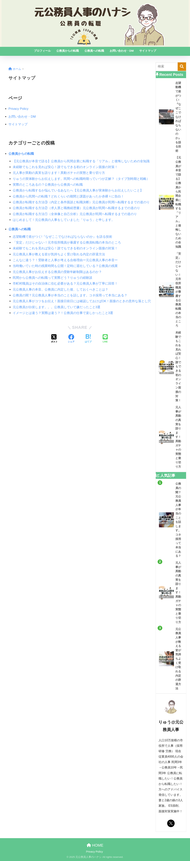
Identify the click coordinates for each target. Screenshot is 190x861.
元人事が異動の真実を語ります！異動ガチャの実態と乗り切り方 (59, 173)
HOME (95, 845)
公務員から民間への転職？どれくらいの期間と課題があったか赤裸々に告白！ (68, 196)
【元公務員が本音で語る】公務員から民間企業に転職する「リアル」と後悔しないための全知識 (81, 161)
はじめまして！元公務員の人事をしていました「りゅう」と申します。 (64, 220)
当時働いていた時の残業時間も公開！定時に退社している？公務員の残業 (65, 266)
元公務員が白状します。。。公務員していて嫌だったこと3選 (57, 307)
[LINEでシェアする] (105, 339)
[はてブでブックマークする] (88, 339)
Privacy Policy (18, 109)
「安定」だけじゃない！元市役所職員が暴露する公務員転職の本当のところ (67, 242)
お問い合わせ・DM (122, 50)
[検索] (182, 66)
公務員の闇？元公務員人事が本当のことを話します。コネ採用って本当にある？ (70, 295)
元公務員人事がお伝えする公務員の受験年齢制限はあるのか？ (57, 272)
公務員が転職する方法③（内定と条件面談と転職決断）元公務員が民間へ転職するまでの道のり (81, 202)
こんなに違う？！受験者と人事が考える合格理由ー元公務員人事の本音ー (65, 260)
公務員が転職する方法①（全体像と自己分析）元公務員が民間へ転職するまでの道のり (75, 214)
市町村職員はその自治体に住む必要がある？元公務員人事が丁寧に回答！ (65, 283)
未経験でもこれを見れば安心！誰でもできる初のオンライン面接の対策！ (65, 167)
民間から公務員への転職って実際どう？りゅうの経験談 (52, 278)
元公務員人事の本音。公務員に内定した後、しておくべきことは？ (60, 289)
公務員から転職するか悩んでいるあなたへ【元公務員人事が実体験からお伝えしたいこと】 (78, 190)
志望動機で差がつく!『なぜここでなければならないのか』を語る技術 (62, 236)
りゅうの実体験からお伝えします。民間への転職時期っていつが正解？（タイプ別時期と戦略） (81, 179)
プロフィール (42, 50)
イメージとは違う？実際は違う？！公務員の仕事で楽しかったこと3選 (63, 313)
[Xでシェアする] (54, 339)
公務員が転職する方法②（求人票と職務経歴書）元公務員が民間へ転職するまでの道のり (76, 208)
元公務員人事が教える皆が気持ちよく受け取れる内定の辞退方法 (59, 254)
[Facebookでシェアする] (71, 339)
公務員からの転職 (67, 50)
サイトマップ (147, 50)
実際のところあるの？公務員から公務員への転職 (48, 184)
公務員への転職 (94, 50)
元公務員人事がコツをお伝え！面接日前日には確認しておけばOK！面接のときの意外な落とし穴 (82, 301)
